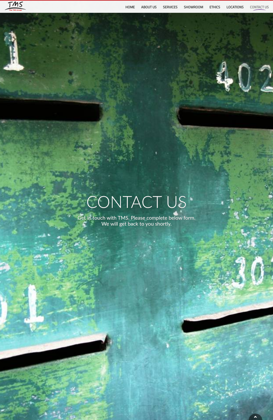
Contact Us (259, 7)
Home (130, 7)
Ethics (214, 7)
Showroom (193, 7)
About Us (149, 7)
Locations (235, 7)
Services (170, 7)
